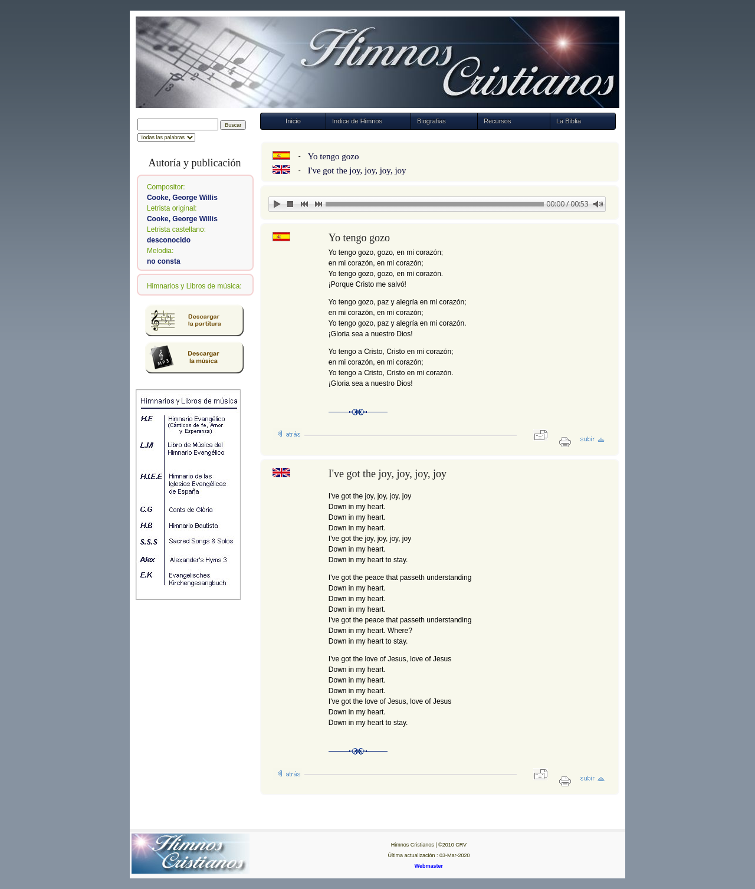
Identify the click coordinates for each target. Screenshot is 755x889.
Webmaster (429, 866)
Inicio (293, 120)
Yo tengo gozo (333, 156)
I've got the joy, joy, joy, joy (357, 170)
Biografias (431, 120)
